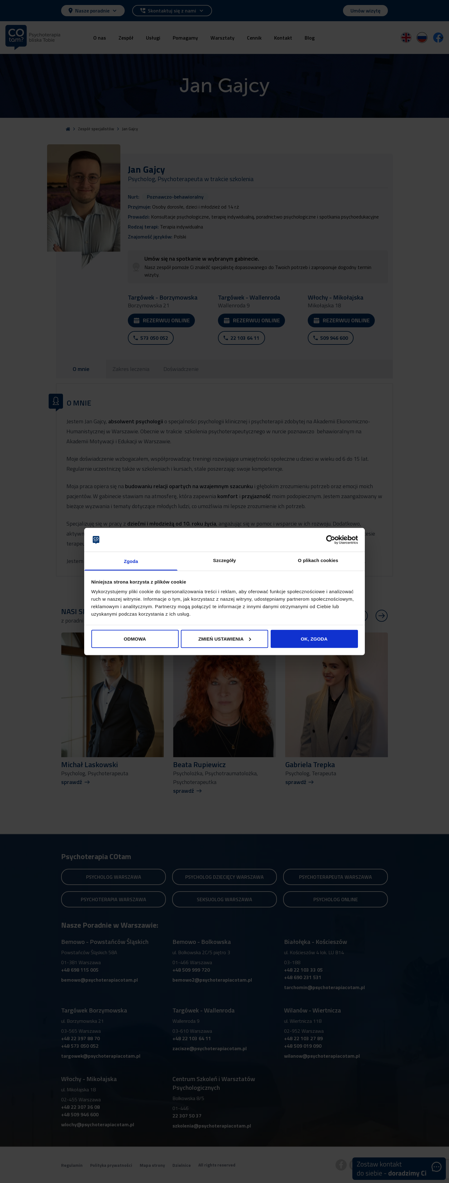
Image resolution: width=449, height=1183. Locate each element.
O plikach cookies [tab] (318, 560)
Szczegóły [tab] (224, 560)
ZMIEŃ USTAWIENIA (224, 638)
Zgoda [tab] (131, 561)
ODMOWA (135, 638)
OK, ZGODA (314, 638)
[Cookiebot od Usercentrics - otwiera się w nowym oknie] (330, 539)
